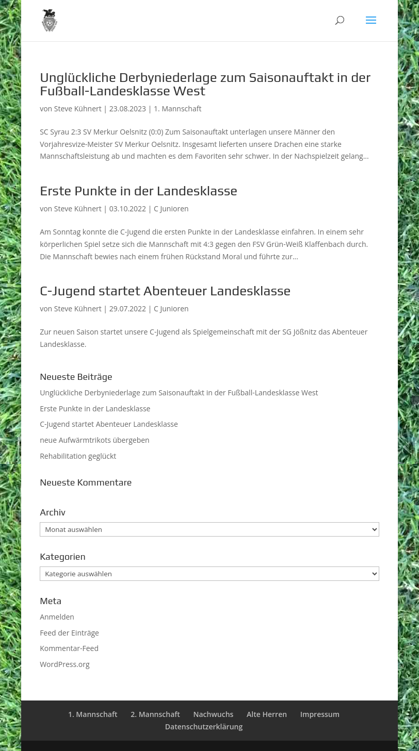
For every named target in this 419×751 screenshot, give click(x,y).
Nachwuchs (214, 714)
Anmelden (57, 617)
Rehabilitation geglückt (78, 456)
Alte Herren (267, 714)
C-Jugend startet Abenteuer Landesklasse (165, 290)
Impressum (320, 714)
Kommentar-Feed (69, 648)
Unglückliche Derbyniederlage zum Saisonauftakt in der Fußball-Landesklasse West (205, 84)
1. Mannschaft (177, 108)
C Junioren (171, 208)
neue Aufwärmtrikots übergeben (95, 440)
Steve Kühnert (78, 108)
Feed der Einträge (69, 633)
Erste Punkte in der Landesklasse (138, 190)
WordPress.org (64, 664)
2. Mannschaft (155, 714)
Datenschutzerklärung (204, 726)
